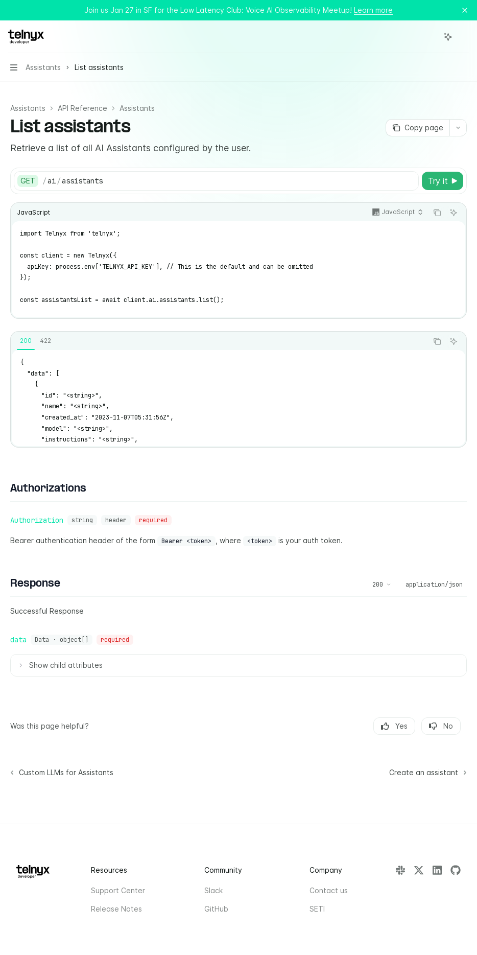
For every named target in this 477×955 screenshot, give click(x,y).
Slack (213, 890)
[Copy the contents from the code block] (437, 212)
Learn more (373, 10)
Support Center (118, 890)
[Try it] (442, 181)
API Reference (82, 108)
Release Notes (116, 908)
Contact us (328, 890)
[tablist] (219, 341)
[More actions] (464, 37)
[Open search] (429, 37)
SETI (317, 908)
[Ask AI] (453, 212)
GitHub (216, 908)
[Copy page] (417, 127)
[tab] (26, 341)
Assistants (27, 108)
